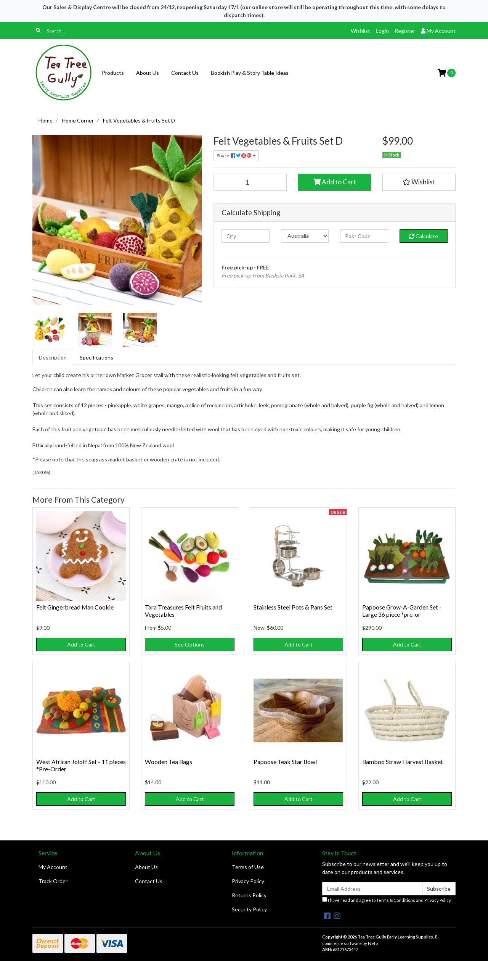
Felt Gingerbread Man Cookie (75, 607)
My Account (53, 867)
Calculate (423, 236)
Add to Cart (334, 182)
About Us (147, 72)
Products (113, 72)
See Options (190, 644)
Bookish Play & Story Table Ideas (250, 72)
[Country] (305, 236)
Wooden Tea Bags (168, 761)
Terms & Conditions (395, 900)
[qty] (246, 236)
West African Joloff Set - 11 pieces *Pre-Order (81, 765)
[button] (419, 182)
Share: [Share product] (234, 155)
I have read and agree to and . (386, 900)
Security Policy (249, 909)
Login (382, 30)
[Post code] (364, 236)
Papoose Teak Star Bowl (285, 761)
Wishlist (360, 30)
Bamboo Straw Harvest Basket (402, 761)
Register (405, 30)
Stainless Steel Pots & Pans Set (293, 607)
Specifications (96, 357)
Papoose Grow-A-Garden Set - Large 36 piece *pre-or (401, 610)
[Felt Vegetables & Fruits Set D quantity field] (250, 182)
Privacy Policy (248, 881)
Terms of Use (248, 867)
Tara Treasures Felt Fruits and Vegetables (183, 610)
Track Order (53, 881)
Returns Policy (249, 895)
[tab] (52, 357)
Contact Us (185, 72)
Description (53, 357)
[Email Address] (372, 888)
